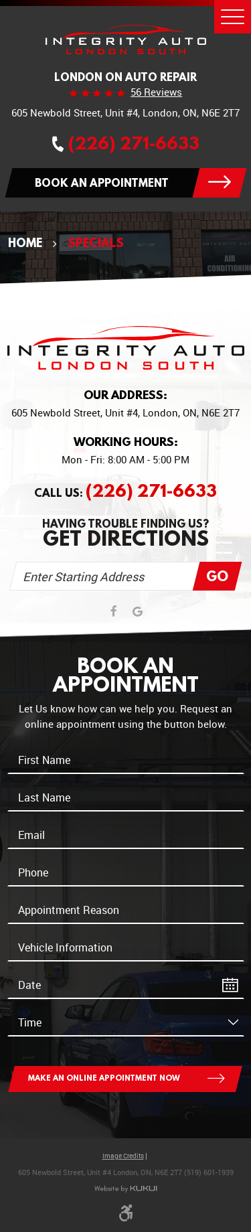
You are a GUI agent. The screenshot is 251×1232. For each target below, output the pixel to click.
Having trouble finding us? (125, 533)
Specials (96, 242)
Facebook (114, 611)
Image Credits (123, 1156)
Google (137, 611)
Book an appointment (102, 182)
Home (25, 242)
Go (217, 576)
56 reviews (156, 92)
